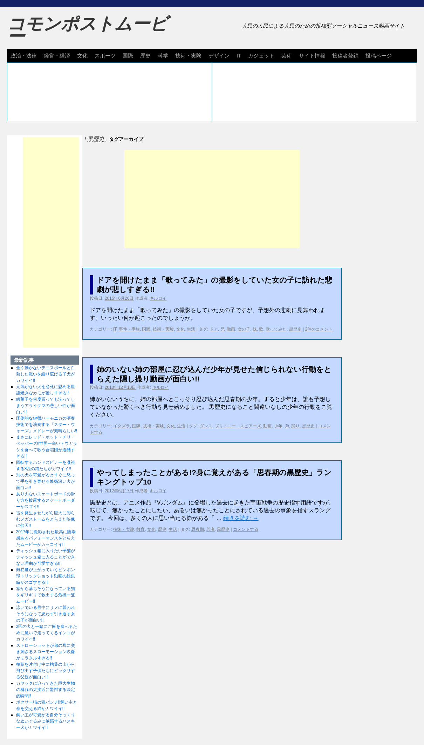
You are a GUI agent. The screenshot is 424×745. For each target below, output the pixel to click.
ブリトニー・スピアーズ (238, 426)
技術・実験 (188, 56)
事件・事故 (129, 329)
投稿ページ (378, 56)
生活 (191, 329)
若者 (210, 529)
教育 (140, 529)
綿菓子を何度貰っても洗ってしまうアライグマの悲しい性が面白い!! (45, 405)
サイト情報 (312, 56)
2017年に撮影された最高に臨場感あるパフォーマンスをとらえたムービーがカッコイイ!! (46, 538)
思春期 (197, 529)
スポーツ (105, 56)
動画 (231, 329)
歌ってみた (276, 329)
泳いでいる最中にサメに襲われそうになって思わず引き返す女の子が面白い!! (45, 614)
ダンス (206, 426)
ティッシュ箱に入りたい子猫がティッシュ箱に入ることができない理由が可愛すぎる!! (45, 557)
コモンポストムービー (87, 30)
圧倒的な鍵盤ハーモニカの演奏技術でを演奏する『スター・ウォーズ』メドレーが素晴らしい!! (46, 424)
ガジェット (261, 56)
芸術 (286, 56)
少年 (278, 426)
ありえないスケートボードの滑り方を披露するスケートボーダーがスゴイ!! (45, 500)
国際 (128, 56)
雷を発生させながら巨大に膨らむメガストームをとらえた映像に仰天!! (45, 519)
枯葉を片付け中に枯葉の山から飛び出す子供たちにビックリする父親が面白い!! (45, 670)
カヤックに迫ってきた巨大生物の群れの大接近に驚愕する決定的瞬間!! (45, 689)
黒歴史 (295, 329)
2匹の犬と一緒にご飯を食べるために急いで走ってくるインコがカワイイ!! (46, 633)
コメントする (245, 529)
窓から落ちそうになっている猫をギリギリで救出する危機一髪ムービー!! (45, 595)
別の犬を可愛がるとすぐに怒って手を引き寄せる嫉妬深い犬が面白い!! (45, 481)
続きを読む (240, 518)
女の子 (244, 329)
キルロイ (158, 298)
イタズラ (121, 426)
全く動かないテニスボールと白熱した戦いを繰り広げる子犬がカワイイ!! (45, 374)
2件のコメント (319, 329)
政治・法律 (24, 56)
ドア (214, 329)
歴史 (145, 56)
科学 (163, 56)
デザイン (219, 56)
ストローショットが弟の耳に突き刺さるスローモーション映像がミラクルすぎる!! (45, 652)
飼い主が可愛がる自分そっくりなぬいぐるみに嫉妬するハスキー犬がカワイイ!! (45, 721)
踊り (295, 426)
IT (239, 56)
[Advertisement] (212, 199)
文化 (82, 56)
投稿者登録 (345, 56)
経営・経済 (57, 56)
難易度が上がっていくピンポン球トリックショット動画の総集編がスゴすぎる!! (45, 576)
